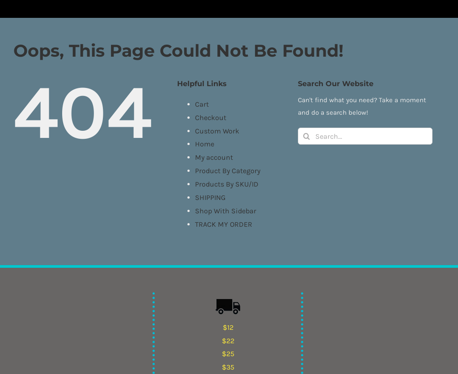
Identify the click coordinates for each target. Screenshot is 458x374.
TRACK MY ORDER (223, 224)
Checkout (210, 117)
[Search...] (365, 136)
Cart (202, 104)
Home (204, 144)
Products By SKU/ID (227, 184)
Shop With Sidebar (225, 211)
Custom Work (217, 131)
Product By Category (227, 170)
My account (214, 157)
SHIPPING (210, 197)
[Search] (306, 136)
